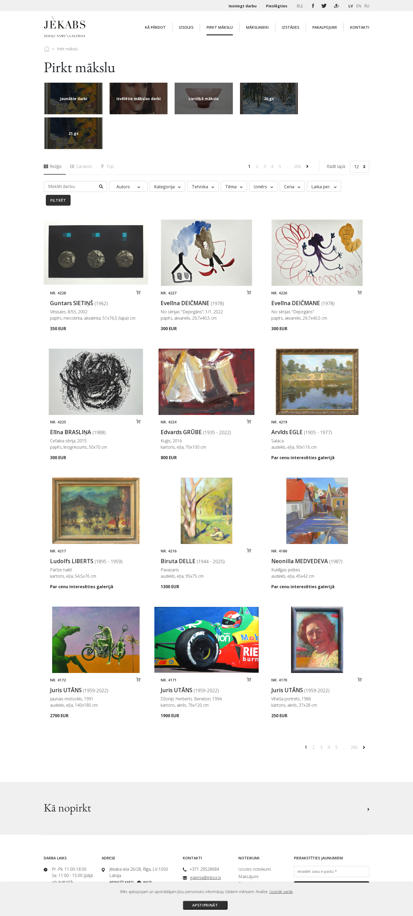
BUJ (300, 5)
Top (107, 132)
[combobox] (359, 133)
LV (350, 5)
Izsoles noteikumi (254, 834)
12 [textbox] (356, 132)
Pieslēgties (277, 5)
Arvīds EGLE (301, 397)
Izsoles (186, 27)
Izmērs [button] (263, 152)
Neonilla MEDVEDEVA (306, 526)
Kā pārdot (155, 27)
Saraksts (81, 132)
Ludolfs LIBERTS (86, 526)
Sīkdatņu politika (253, 871)
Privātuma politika (254, 864)
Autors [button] (128, 152)
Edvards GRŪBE (196, 397)
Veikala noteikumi (254, 856)
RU (367, 5)
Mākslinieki (257, 27)
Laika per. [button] (324, 152)
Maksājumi (248, 842)
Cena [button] (292, 152)
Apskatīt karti (121, 847)
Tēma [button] (234, 152)
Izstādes (290, 27)
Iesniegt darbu (243, 5)
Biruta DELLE (193, 526)
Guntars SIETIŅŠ (79, 268)
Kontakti (359, 27)
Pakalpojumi (324, 27)
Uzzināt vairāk (281, 891)
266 (298, 132)
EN (358, 5)
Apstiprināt (205, 905)
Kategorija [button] (167, 152)
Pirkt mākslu (219, 27)
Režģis (53, 132)
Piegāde (245, 849)
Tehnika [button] (203, 152)
